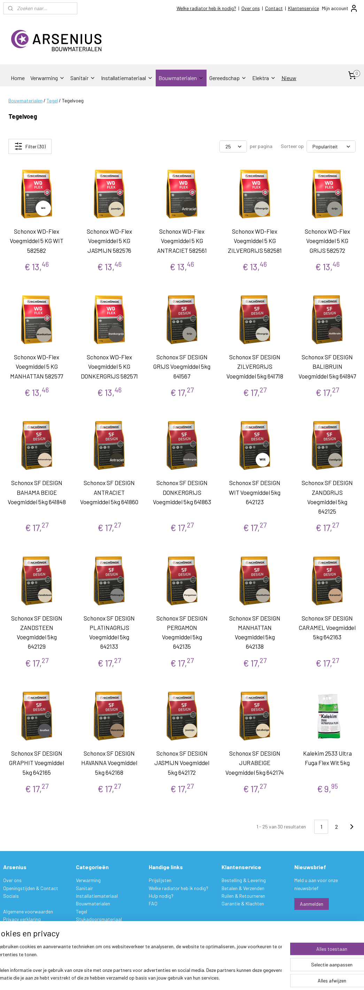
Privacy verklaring (22, 919)
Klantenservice (303, 8)
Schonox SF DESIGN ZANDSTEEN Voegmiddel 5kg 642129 (36, 632)
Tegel (52, 100)
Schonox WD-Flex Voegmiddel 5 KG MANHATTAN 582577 (36, 366)
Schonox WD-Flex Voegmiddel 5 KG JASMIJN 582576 (109, 241)
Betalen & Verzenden (243, 888)
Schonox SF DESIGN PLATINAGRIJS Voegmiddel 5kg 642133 (109, 632)
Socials (11, 896)
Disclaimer (14, 927)
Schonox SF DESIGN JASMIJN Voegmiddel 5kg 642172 (181, 762)
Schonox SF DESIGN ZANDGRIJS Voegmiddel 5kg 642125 (327, 497)
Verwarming (47, 78)
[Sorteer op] (331, 146)
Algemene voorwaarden (28, 911)
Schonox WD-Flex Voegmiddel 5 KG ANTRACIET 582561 (182, 241)
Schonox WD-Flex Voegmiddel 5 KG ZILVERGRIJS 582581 (255, 241)
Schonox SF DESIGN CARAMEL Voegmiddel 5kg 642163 (327, 627)
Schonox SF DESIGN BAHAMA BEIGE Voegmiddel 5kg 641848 (37, 492)
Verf (80, 927)
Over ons (250, 8)
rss (225, 977)
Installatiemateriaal (127, 78)
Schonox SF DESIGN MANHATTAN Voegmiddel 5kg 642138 (254, 632)
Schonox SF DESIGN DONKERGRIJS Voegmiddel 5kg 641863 (182, 492)
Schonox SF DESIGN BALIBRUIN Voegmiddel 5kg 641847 (327, 366)
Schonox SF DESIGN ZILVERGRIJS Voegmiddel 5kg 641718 (254, 366)
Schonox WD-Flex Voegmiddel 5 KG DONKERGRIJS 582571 (109, 366)
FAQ (153, 903)
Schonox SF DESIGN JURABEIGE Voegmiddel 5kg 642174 (254, 762)
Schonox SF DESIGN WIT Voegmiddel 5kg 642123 (254, 492)
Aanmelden (311, 904)
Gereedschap (228, 78)
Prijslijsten (160, 880)
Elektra (264, 78)
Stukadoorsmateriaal (99, 919)
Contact (274, 8)
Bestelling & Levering (244, 880)
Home (18, 78)
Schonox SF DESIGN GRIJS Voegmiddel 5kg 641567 (181, 366)
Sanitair (82, 78)
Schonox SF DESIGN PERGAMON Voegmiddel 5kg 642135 (182, 632)
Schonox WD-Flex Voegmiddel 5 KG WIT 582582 (36, 241)
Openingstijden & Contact (30, 888)
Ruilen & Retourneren (243, 896)
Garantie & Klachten (243, 903)
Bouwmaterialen (181, 78)
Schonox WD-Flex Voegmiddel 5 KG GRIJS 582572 (327, 241)
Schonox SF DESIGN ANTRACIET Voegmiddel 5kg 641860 (109, 492)
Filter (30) (30, 146)
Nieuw (288, 78)
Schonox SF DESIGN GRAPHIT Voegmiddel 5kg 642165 (36, 762)
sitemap (214, 977)
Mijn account (340, 8)
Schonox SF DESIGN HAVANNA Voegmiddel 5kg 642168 (109, 762)
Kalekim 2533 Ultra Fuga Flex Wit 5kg (327, 758)
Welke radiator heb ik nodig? (206, 8)
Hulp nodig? (161, 896)
